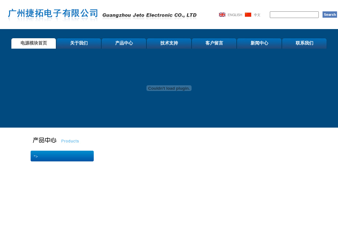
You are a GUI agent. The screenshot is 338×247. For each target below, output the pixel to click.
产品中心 (124, 43)
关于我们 (79, 43)
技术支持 (169, 43)
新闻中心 (259, 43)
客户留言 (214, 43)
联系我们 (304, 43)
